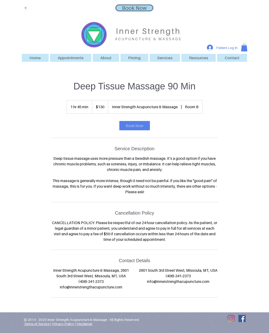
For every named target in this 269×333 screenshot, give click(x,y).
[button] (70, 58)
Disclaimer (84, 324)
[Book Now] (134, 7)
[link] (134, 125)
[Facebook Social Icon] (242, 318)
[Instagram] (231, 318)
